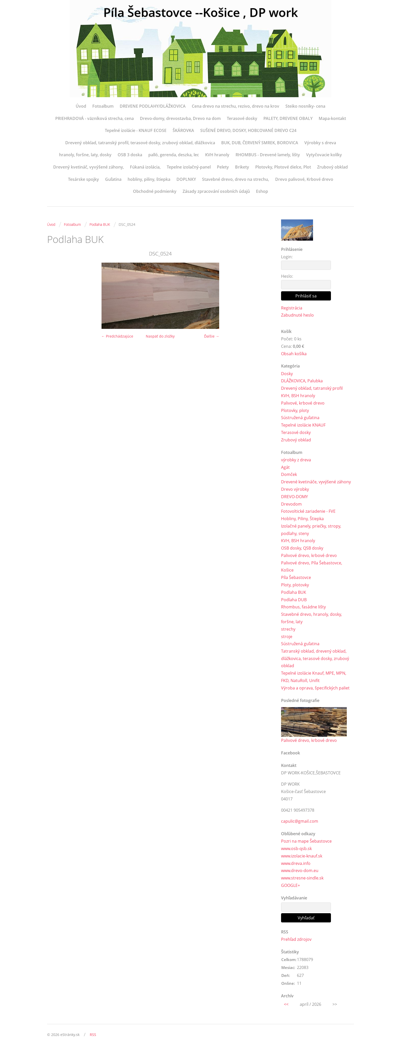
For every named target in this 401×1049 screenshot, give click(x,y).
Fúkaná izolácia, (145, 167)
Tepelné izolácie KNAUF (303, 425)
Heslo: (287, 276)
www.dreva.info (295, 863)
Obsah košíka (294, 353)
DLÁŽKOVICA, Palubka (302, 381)
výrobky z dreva (296, 460)
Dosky (287, 373)
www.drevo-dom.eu (299, 871)
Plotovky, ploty (295, 410)
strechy (288, 629)
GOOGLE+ (290, 885)
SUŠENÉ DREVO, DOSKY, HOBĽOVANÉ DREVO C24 (248, 130)
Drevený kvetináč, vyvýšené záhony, (88, 167)
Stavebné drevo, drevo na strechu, (235, 179)
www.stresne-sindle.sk (302, 878)
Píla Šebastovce (296, 578)
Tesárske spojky (83, 179)
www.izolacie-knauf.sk (301, 856)
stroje (286, 636)
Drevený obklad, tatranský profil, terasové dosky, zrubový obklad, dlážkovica (140, 143)
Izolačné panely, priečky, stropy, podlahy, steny (311, 529)
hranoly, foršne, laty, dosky (85, 155)
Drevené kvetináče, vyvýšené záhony (316, 482)
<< (286, 1004)
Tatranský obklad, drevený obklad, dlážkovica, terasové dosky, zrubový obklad (315, 659)
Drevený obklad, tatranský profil (312, 388)
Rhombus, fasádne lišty (303, 607)
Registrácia (291, 308)
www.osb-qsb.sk (296, 849)
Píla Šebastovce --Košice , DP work (200, 12)
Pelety (223, 167)
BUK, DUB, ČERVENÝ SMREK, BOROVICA (259, 143)
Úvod (81, 106)
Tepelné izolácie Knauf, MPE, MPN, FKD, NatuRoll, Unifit (313, 677)
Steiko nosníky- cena (305, 106)
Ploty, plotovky (295, 585)
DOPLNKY (186, 179)
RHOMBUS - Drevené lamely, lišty (268, 155)
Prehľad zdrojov (296, 939)
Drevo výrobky (295, 489)
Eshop (262, 191)
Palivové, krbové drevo (303, 403)
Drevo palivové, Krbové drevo (304, 179)
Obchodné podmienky (154, 191)
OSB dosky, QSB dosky (302, 548)
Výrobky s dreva (320, 143)
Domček (289, 474)
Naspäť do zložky (160, 336)
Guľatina (113, 179)
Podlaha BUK (100, 224)
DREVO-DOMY (294, 496)
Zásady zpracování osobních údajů (216, 191)
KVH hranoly (217, 155)
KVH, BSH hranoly (298, 395)
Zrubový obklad (332, 167)
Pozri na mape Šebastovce (306, 841)
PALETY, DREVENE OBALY (288, 118)
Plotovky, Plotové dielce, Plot (283, 167)
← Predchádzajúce (117, 336)
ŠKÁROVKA (183, 130)
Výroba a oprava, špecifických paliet (315, 688)
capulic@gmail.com (299, 821)
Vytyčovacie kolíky (324, 155)
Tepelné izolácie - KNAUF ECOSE (135, 130)
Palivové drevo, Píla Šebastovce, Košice (311, 566)
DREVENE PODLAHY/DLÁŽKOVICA (153, 106)
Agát (285, 467)
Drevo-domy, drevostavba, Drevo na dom (180, 118)
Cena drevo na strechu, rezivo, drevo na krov (235, 106)
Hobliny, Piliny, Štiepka (302, 518)
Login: (287, 257)
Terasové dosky (242, 118)
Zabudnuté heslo (297, 315)
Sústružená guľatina (300, 418)
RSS (93, 1035)
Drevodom (291, 504)
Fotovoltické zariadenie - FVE (308, 511)
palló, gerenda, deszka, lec (173, 155)
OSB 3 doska (130, 155)
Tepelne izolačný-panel (189, 167)
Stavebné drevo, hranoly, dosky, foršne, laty (311, 618)
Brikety (242, 167)
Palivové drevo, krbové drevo (309, 555)
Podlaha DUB (294, 599)
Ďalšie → (211, 336)
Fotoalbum (103, 106)
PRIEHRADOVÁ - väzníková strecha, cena (94, 118)
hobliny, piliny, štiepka (149, 179)
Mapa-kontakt (332, 118)
